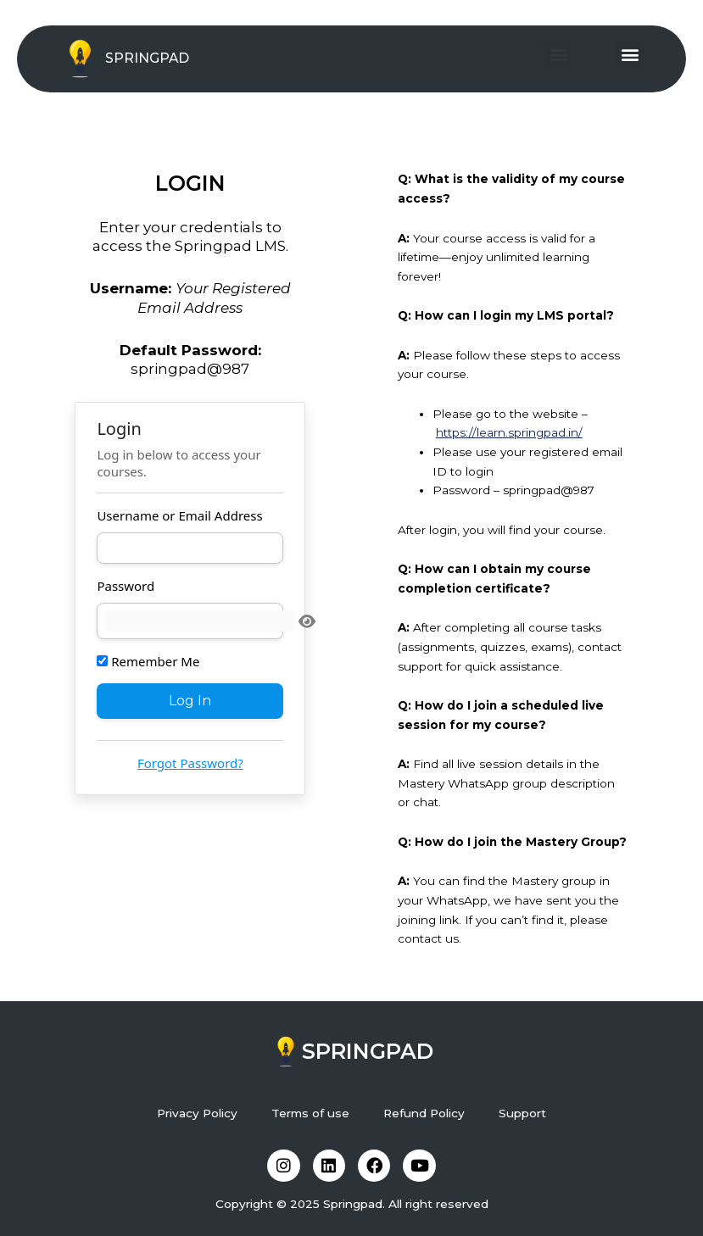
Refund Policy (424, 1111)
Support (522, 1111)
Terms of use (310, 1111)
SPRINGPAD (147, 58)
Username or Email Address (179, 515)
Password (125, 585)
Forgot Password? (190, 762)
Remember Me (148, 660)
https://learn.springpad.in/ (509, 432)
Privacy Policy (197, 1111)
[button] (559, 55)
